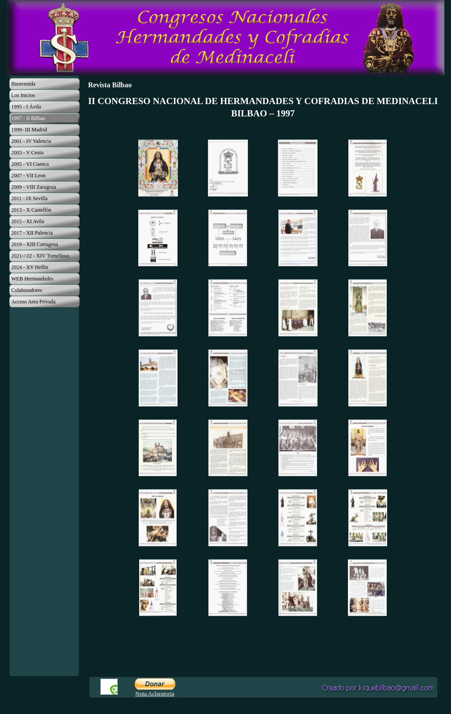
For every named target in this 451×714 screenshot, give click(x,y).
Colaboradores (26, 290)
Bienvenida (23, 84)
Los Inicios (23, 95)
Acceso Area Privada (33, 302)
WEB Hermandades (32, 279)
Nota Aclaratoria (154, 693)
